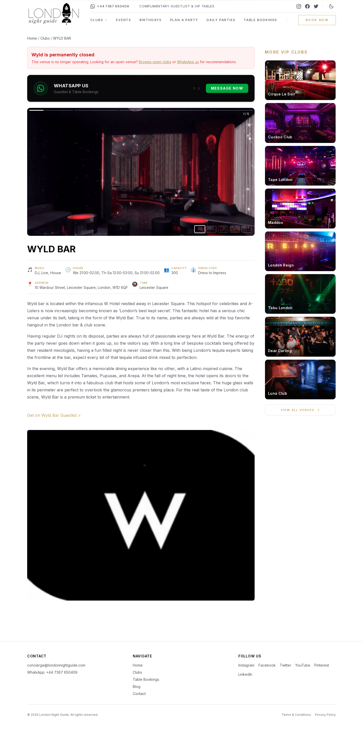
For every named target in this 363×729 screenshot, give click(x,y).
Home (32, 38)
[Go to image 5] (246, 229)
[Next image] (198, 172)
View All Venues (300, 410)
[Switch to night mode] (331, 6)
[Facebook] (307, 6)
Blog (136, 686)
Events (123, 20)
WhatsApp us (188, 62)
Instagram (246, 665)
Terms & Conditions (296, 715)
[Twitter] (316, 6)
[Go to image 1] (199, 229)
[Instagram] (298, 6)
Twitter (285, 665)
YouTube (302, 665)
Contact (139, 693)
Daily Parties (221, 20)
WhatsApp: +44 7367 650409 (52, 672)
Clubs (99, 20)
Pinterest (321, 665)
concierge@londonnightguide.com (56, 665)
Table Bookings (260, 20)
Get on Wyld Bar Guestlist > (54, 415)
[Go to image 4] (235, 229)
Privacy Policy (325, 715)
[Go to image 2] (211, 229)
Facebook (267, 665)
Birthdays (151, 20)
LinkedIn (245, 674)
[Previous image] (84, 172)
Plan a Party (184, 20)
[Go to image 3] (223, 229)
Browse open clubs (155, 62)
